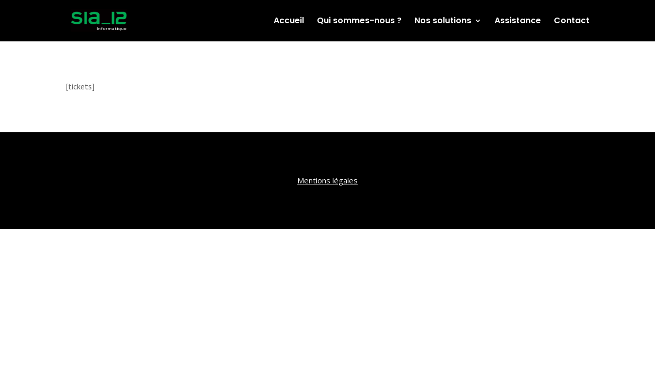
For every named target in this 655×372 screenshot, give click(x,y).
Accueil (289, 21)
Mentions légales (327, 180)
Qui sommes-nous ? (359, 21)
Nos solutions (442, 21)
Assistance (517, 21)
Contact (571, 21)
